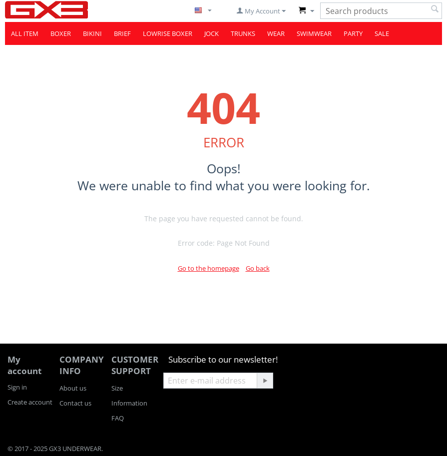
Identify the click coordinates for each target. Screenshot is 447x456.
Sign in (17, 387)
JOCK (211, 33)
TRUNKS (243, 33)
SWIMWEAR (314, 33)
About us (72, 388)
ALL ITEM (24, 33)
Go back (258, 268)
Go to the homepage (208, 268)
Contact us (75, 403)
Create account (29, 402)
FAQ (117, 418)
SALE (382, 33)
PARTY (353, 33)
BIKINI (92, 33)
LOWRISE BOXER (167, 33)
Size (117, 388)
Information (129, 403)
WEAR (276, 33)
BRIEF (122, 33)
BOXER (60, 33)
